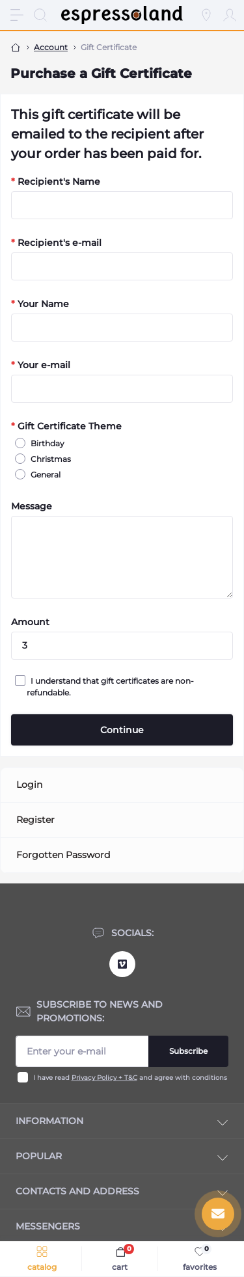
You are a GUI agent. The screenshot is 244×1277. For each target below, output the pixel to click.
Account (51, 47)
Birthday (45, 443)
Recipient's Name (55, 181)
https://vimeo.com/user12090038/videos (122, 964)
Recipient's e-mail (56, 243)
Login (29, 784)
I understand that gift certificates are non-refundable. (110, 686)
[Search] (40, 14)
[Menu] (16, 14)
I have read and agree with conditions (130, 1077)
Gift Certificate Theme (66, 426)
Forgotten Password (63, 855)
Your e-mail (40, 365)
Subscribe (188, 1051)
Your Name (40, 304)
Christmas (49, 458)
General (44, 474)
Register (35, 820)
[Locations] (206, 14)
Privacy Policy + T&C (104, 1077)
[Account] (229, 14)
